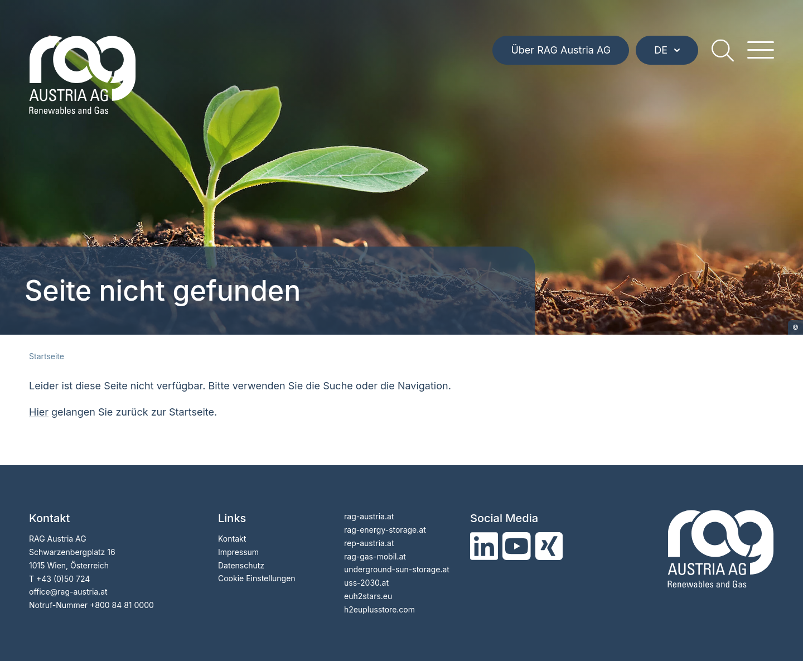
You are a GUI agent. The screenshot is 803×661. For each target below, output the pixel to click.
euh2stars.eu (368, 596)
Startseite (46, 356)
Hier (39, 412)
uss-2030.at (366, 582)
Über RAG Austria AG (561, 50)
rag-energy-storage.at (385, 529)
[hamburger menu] (760, 50)
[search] (723, 50)
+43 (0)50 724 (63, 578)
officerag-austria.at (68, 591)
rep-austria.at (369, 543)
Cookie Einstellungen (257, 578)
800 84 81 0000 (124, 605)
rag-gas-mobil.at (375, 556)
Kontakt (232, 538)
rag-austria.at (369, 516)
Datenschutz (241, 565)
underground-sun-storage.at (396, 569)
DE (667, 50)
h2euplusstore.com (379, 609)
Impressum (238, 552)
